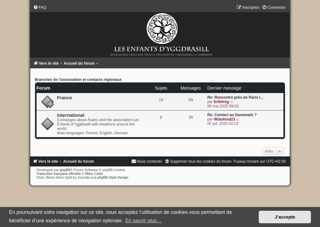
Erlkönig (221, 102)
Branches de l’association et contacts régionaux (78, 79)
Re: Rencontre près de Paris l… (235, 97)
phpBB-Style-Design (113, 177)
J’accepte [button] (285, 217)
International (70, 115)
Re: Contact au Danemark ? (232, 115)
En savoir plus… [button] (143, 220)
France (64, 97)
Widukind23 (224, 119)
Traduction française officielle (59, 173)
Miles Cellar (94, 173)
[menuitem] (39, 7)
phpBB (65, 170)
